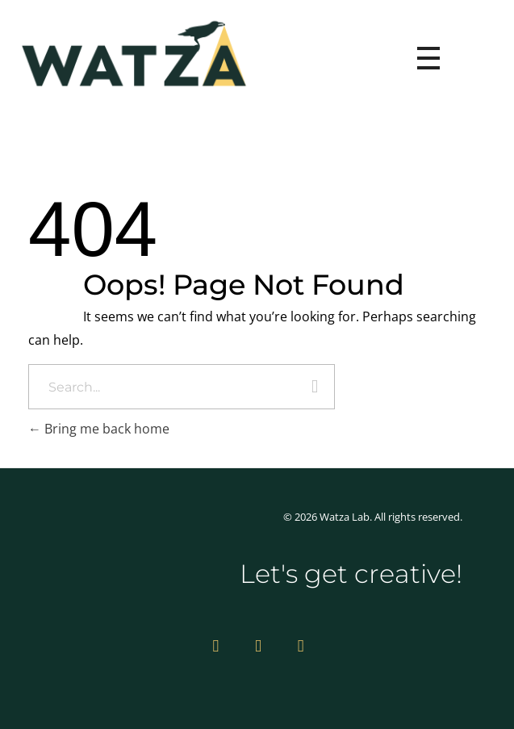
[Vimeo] (258, 645)
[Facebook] (301, 645)
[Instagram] (215, 645)
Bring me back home (98, 429)
